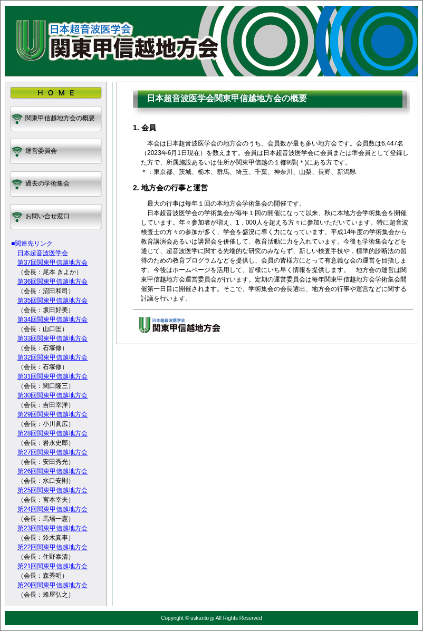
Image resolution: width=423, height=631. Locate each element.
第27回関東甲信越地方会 (52, 452)
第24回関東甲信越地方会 (52, 509)
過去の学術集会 (47, 183)
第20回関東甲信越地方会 (52, 585)
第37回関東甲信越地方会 (52, 262)
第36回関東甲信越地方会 (52, 281)
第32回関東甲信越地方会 (52, 357)
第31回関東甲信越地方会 (52, 376)
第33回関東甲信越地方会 (52, 338)
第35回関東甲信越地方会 (52, 300)
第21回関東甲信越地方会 (52, 566)
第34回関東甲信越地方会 (52, 319)
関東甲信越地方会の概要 (60, 118)
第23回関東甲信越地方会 (52, 528)
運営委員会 (41, 150)
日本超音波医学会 (42, 253)
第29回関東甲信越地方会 (52, 414)
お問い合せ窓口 (47, 216)
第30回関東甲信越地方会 (52, 395)
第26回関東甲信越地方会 (52, 471)
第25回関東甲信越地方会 (52, 490)
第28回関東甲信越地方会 (52, 433)
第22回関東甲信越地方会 (52, 547)
